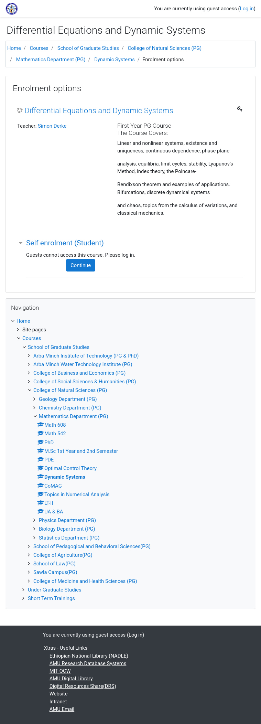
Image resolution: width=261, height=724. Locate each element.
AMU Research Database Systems (88, 663)
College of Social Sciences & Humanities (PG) (84, 382)
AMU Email (62, 709)
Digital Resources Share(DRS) (83, 686)
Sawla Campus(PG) (55, 572)
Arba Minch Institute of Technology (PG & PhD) (86, 356)
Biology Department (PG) (67, 529)
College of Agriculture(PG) (63, 555)
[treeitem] (130, 321)
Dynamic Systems (114, 59)
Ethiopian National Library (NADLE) (89, 656)
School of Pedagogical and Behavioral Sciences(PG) (92, 546)
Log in (247, 9)
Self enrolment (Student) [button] (65, 243)
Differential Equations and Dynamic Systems (98, 110)
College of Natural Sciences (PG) (165, 48)
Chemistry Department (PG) (70, 408)
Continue (80, 265)
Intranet (58, 702)
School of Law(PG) (54, 564)
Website (59, 694)
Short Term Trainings (51, 598)
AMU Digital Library (71, 678)
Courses (39, 48)
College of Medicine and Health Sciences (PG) (85, 581)
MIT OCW (60, 671)
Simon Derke (52, 126)
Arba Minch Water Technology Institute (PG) (82, 364)
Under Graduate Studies (54, 590)
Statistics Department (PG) (69, 538)
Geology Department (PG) (68, 399)
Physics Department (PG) (67, 520)
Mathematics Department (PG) (51, 59)
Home (14, 48)
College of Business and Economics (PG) (79, 373)
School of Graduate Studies (88, 48)
